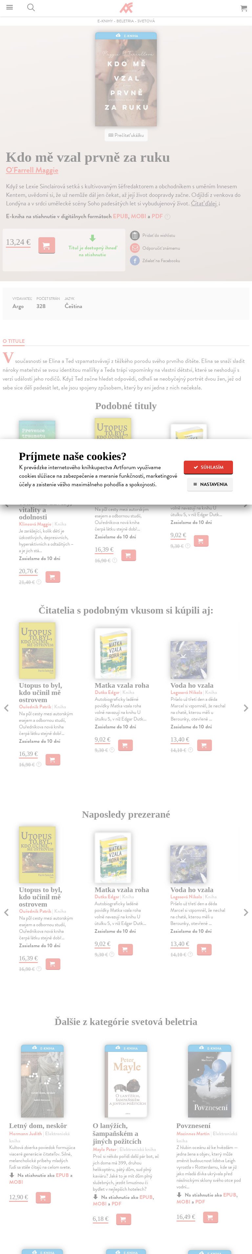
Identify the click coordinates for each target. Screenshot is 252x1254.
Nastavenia (210, 484)
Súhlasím (208, 467)
